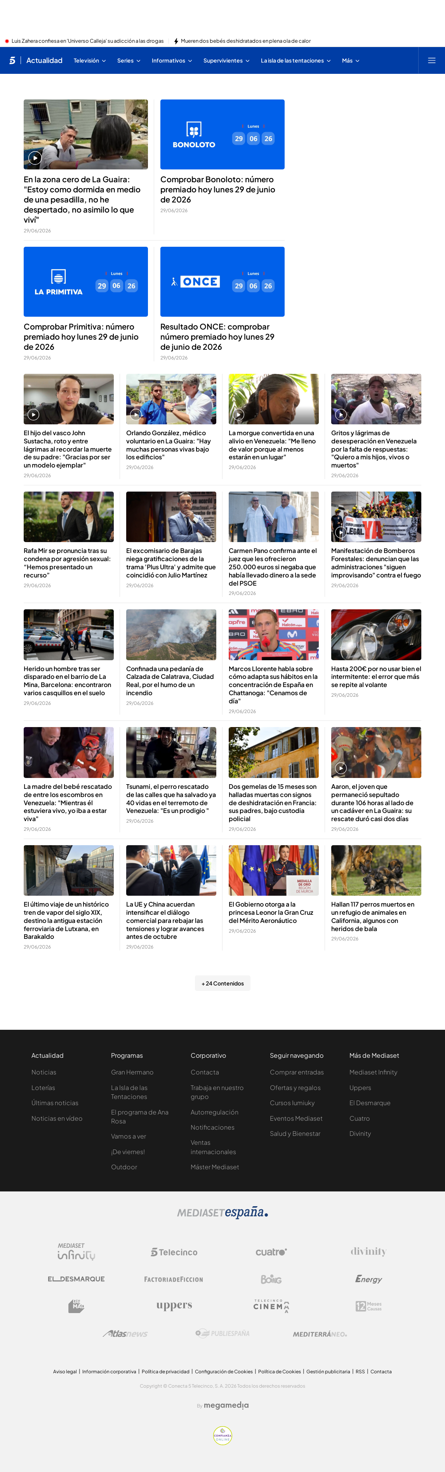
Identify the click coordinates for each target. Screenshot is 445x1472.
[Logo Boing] (271, 1279)
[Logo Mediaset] (222, 1217)
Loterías (43, 1087)
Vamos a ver (128, 1136)
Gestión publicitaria (328, 1371)
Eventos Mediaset (296, 1118)
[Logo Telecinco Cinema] (271, 1306)
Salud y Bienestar (295, 1133)
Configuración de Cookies (224, 1371)
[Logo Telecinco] (174, 1252)
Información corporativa (109, 1371)
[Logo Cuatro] (271, 1252)
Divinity (360, 1133)
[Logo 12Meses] (369, 1306)
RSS (360, 1371)
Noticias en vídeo (57, 1118)
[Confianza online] (222, 1443)
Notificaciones (213, 1127)
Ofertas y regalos (295, 1087)
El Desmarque (370, 1103)
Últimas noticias (54, 1103)
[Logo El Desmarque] (76, 1279)
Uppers (360, 1087)
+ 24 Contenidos (223, 983)
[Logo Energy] (368, 1279)
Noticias (43, 1072)
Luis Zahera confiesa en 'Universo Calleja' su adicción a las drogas (88, 41)
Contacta (205, 1072)
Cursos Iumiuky (292, 1103)
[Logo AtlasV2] (125, 1333)
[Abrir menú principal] (432, 60)
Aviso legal (65, 1371)
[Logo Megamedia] (226, 1405)
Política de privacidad (165, 1371)
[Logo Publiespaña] (222, 1333)
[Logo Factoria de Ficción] (173, 1279)
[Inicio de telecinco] (12, 60)
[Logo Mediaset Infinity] (76, 1252)
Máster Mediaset (215, 1167)
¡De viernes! (128, 1152)
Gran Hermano (132, 1072)
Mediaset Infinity (373, 1072)
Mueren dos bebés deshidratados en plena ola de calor (246, 41)
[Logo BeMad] (76, 1306)
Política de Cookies (279, 1371)
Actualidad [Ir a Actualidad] (44, 60)
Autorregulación (214, 1112)
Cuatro (359, 1118)
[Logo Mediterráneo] (320, 1334)
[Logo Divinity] (369, 1252)
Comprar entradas (297, 1072)
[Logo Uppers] (174, 1306)
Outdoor (124, 1167)
